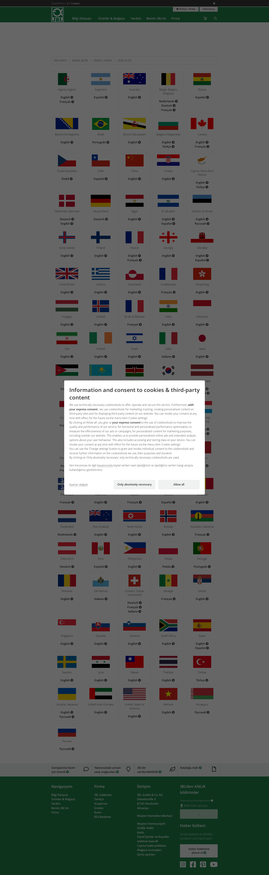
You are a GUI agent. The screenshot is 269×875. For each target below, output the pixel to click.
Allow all (178, 484)
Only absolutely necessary (134, 484)
